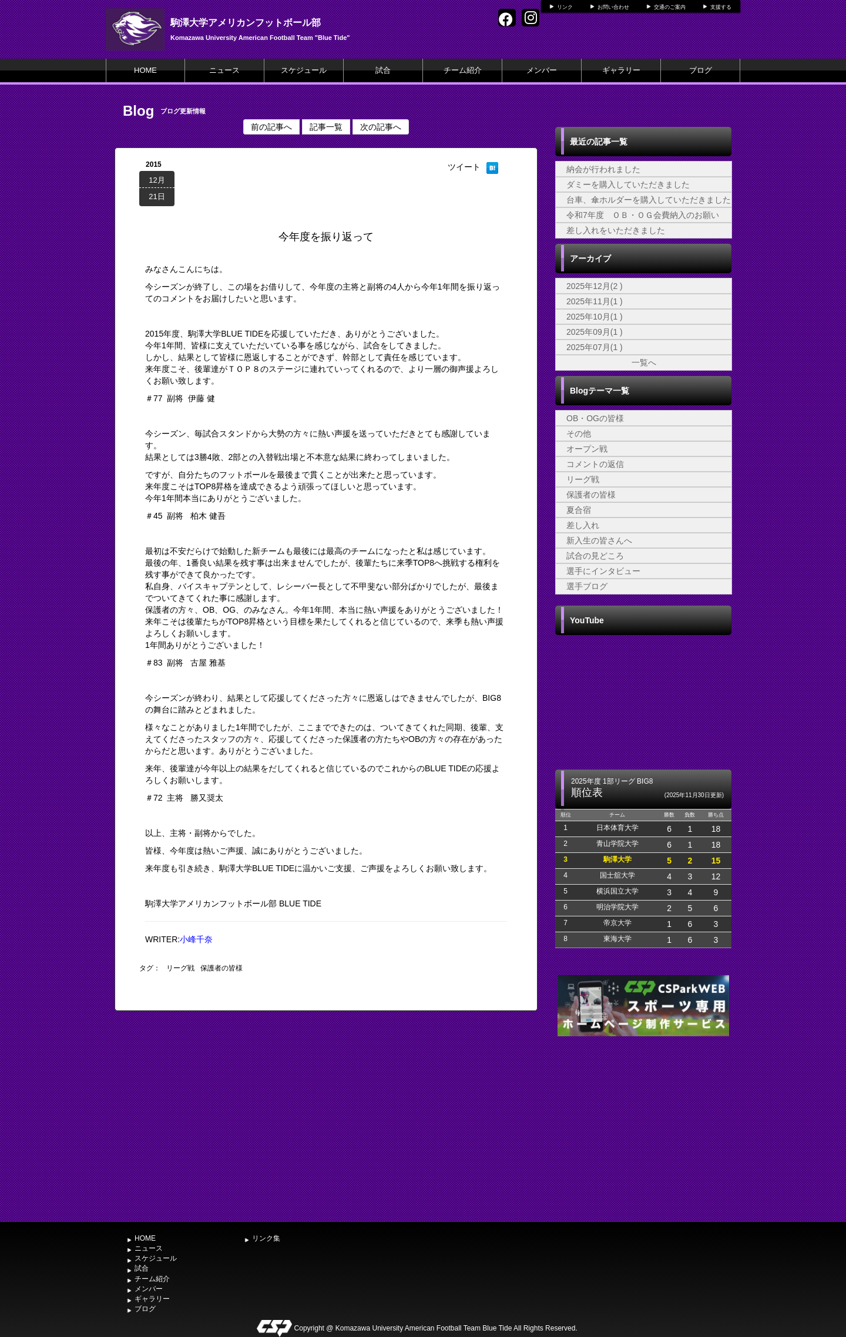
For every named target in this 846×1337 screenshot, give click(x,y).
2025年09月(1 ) (594, 332)
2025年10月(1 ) (594, 316)
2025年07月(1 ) (594, 347)
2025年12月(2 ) (594, 286)
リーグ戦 (180, 968)
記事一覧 (326, 127)
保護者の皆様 (221, 968)
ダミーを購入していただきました (628, 184)
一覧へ (644, 362)
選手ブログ (586, 586)
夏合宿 (578, 510)
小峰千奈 (196, 939)
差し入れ (582, 525)
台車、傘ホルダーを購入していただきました (648, 199)
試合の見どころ (595, 555)
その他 (578, 433)
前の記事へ (271, 127)
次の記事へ (380, 127)
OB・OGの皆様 (595, 418)
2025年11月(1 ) (594, 301)
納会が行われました (603, 169)
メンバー (541, 70)
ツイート (464, 167)
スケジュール (304, 70)
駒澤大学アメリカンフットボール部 (245, 23)
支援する (720, 7)
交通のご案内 (670, 7)
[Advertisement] (643, 1127)
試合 (383, 70)
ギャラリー (621, 70)
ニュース (224, 70)
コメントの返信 (595, 464)
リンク (565, 7)
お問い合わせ (613, 7)
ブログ (700, 70)
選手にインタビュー (603, 571)
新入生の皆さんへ (599, 540)
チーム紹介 (463, 70)
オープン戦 (586, 448)
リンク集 (266, 1238)
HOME (145, 70)
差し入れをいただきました (615, 230)
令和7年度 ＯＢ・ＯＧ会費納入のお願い (642, 215)
